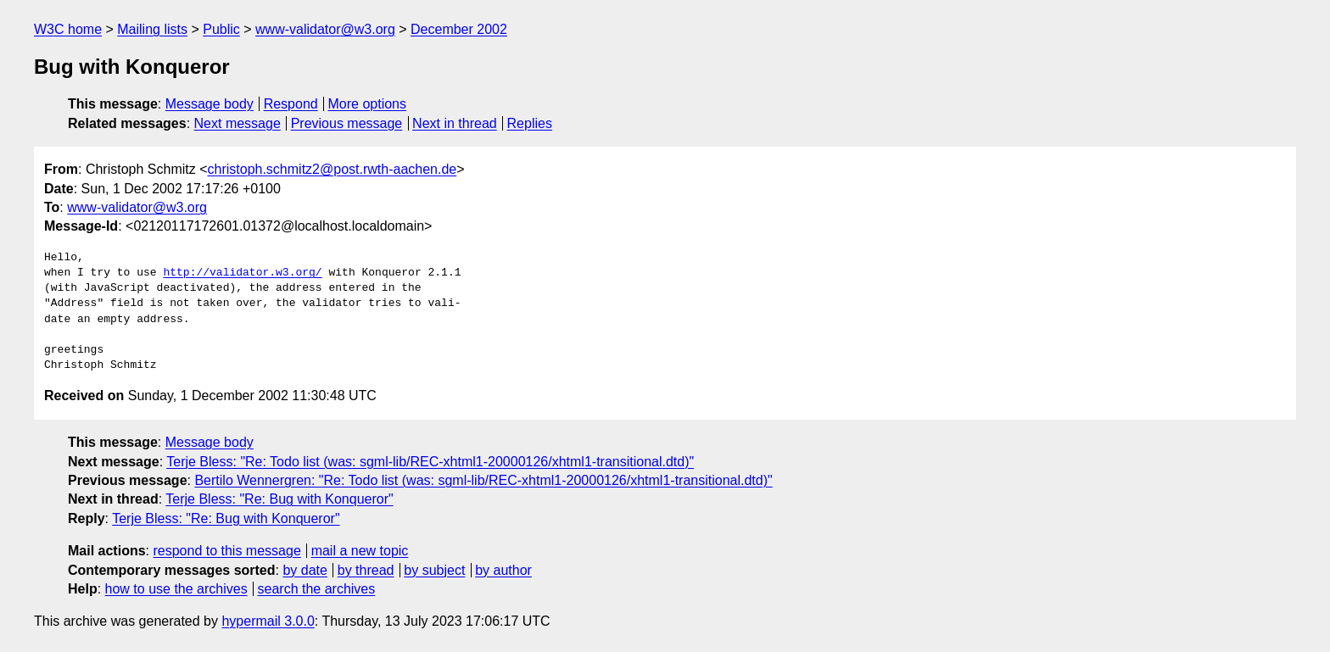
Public (221, 29)
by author (503, 570)
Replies (529, 123)
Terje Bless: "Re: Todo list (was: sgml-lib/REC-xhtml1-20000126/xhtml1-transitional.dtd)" (430, 461)
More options (367, 104)
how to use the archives (176, 589)
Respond (291, 104)
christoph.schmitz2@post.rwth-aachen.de (332, 169)
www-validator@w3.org (325, 29)
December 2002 (459, 29)
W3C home (68, 29)
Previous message (347, 123)
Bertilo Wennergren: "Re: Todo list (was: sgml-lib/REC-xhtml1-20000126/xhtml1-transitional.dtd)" (483, 480)
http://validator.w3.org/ (242, 273)
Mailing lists (152, 29)
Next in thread (454, 123)
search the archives (317, 589)
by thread (366, 570)
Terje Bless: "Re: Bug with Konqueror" (279, 499)
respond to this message (226, 550)
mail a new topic (360, 550)
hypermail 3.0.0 (267, 621)
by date (304, 570)
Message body (209, 104)
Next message (237, 123)
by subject (434, 570)
